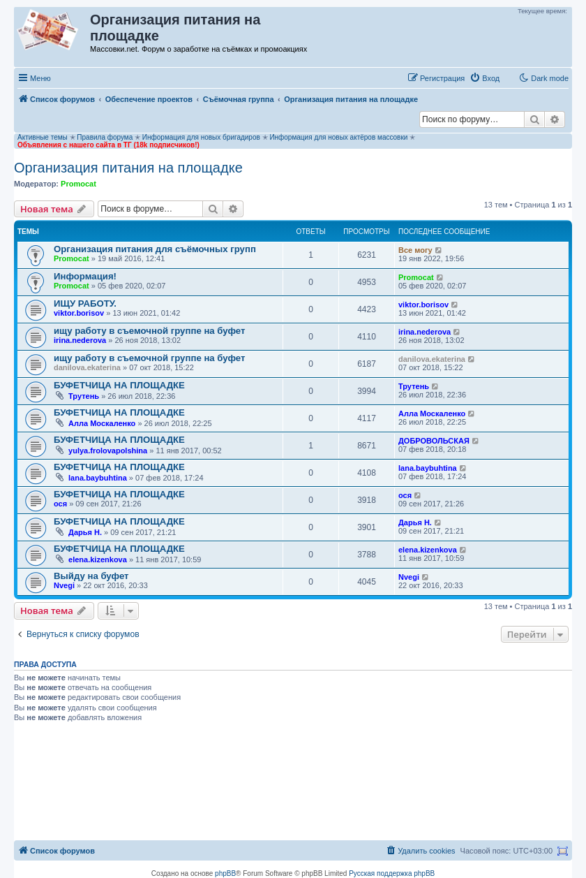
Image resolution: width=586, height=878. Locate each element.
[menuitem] (484, 78)
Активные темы (42, 137)
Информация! (85, 276)
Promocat (78, 184)
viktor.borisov (79, 313)
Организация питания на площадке (128, 167)
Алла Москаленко (101, 423)
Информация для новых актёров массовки (338, 137)
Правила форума (105, 137)
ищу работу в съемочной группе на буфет (149, 330)
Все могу (415, 250)
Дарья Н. (85, 532)
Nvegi (64, 585)
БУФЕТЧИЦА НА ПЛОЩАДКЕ (119, 385)
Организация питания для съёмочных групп (155, 249)
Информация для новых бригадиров (201, 137)
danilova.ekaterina (87, 367)
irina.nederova (80, 340)
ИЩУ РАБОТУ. (85, 303)
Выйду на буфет (91, 576)
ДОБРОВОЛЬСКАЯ (433, 441)
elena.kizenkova (97, 559)
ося (60, 503)
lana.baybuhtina (97, 478)
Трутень (83, 396)
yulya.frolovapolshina (107, 450)
